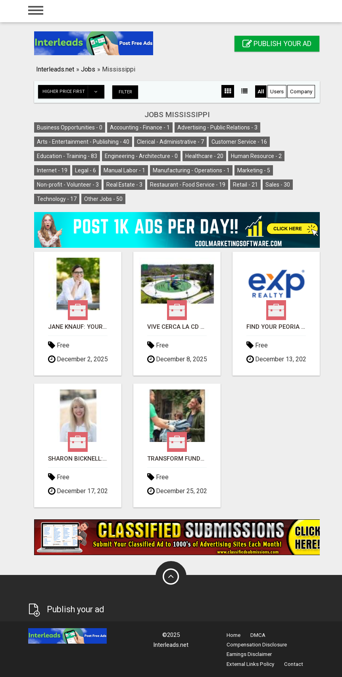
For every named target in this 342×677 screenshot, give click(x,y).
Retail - (245, 184)
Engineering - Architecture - (141, 155)
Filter (126, 91)
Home (233, 635)
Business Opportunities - (69, 127)
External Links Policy (250, 664)
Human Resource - (256, 155)
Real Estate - (124, 184)
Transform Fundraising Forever (177, 458)
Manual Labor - (124, 170)
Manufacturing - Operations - (191, 170)
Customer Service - (239, 141)
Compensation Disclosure (257, 644)
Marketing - (253, 170)
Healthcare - (204, 155)
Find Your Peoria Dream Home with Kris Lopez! (276, 327)
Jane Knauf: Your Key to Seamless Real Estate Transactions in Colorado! (78, 327)
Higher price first (73, 91)
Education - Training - (67, 155)
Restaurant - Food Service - (187, 184)
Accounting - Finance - (140, 127)
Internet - (52, 170)
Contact (293, 664)
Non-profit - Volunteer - (68, 184)
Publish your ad (276, 43)
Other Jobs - (103, 198)
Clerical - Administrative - (170, 141)
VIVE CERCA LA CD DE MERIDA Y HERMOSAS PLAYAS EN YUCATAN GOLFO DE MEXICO (177, 327)
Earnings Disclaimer (249, 654)
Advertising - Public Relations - (217, 127)
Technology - (57, 198)
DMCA (257, 635)
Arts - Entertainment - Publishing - (83, 141)
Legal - (85, 170)
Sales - (277, 184)
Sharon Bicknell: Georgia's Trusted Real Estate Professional (78, 458)
